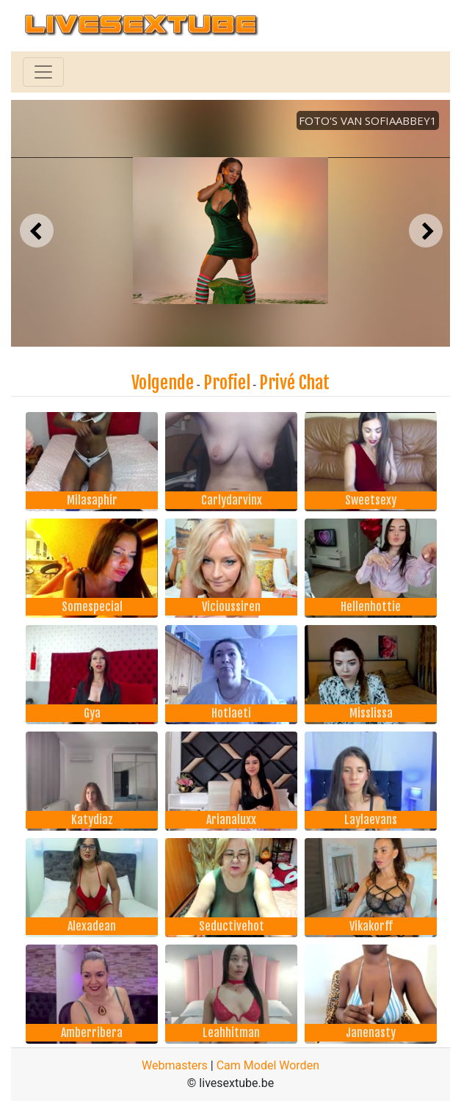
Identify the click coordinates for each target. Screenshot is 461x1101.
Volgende (162, 383)
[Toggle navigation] (43, 72)
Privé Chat (294, 383)
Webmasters (175, 1065)
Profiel (226, 383)
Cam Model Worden (268, 1065)
